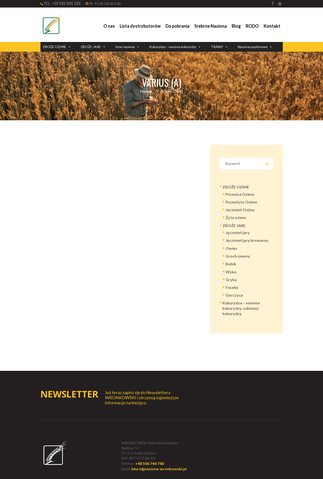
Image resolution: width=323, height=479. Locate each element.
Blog (236, 26)
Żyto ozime (236, 217)
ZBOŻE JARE (93, 47)
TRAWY (219, 47)
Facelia (232, 287)
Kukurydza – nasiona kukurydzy (175, 47)
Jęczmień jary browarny (247, 240)
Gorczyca (234, 295)
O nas (109, 26)
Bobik (231, 263)
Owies (231, 248)
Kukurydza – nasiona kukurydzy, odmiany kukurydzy (241, 308)
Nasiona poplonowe (255, 47)
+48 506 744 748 (149, 463)
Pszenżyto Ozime (241, 202)
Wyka (231, 271)
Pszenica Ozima (240, 194)
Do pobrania (177, 26)
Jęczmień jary (238, 232)
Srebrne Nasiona (210, 26)
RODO (252, 26)
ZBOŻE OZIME (57, 47)
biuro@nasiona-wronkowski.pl (159, 468)
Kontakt (272, 26)
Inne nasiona (127, 47)
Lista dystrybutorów (140, 26)
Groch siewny (238, 256)
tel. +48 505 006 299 (62, 3)
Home (145, 91)
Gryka (231, 279)
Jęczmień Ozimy (240, 209)
